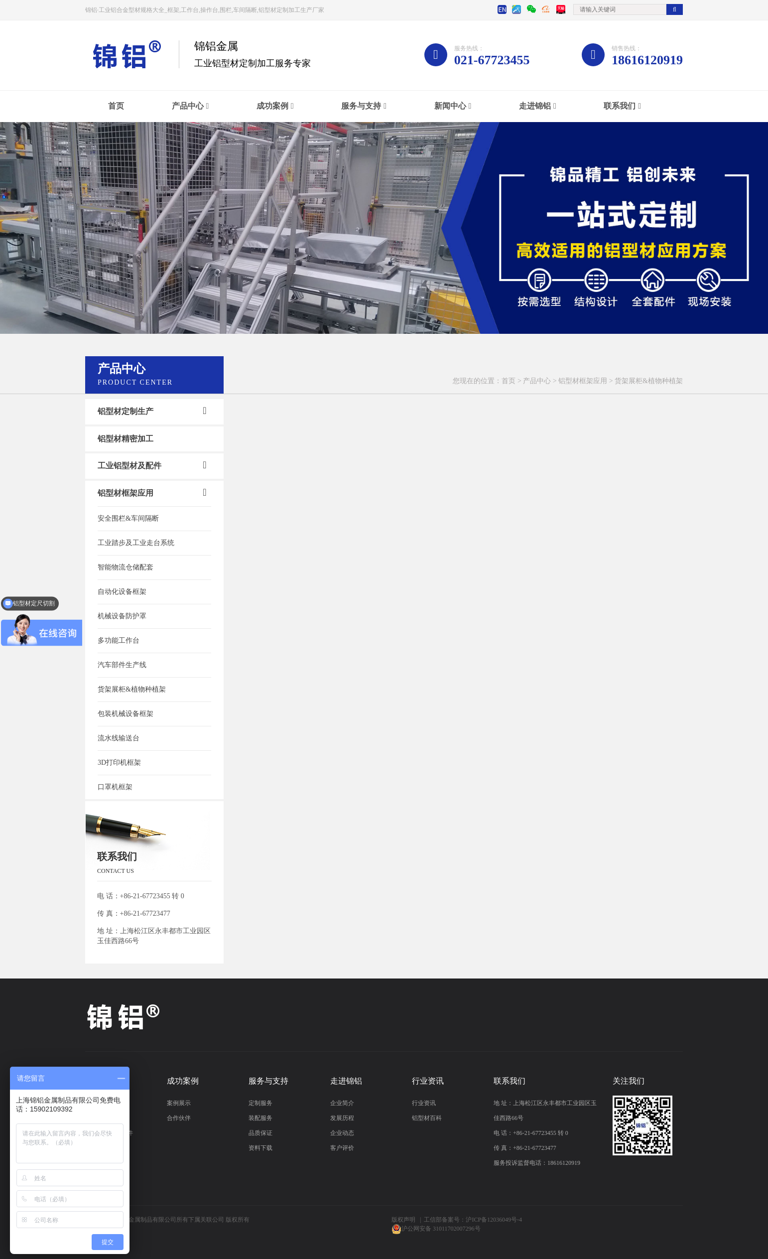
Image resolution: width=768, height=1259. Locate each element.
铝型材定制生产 (125, 411)
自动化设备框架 (122, 591)
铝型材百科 (427, 1118)
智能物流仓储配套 (125, 567)
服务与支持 (361, 106)
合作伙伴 (179, 1118)
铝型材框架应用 (582, 381)
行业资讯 (424, 1103)
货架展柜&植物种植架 (132, 689)
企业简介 (342, 1103)
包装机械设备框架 (125, 713)
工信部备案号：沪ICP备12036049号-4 (473, 1219)
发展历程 (342, 1118)
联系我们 (620, 106)
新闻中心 (450, 106)
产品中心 (188, 106)
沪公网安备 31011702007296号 (441, 1228)
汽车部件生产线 (122, 665)
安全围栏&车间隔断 (128, 518)
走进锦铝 (535, 106)
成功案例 (272, 106)
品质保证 (260, 1132)
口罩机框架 (115, 787)
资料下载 (260, 1147)
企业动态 (342, 1132)
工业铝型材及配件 (129, 465)
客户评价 (342, 1147)
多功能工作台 (118, 640)
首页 (116, 106)
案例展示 (179, 1103)
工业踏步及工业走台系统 (136, 543)
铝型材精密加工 (125, 438)
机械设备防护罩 (122, 616)
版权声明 (403, 1219)
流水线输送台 (118, 738)
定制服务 (260, 1103)
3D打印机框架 (119, 762)
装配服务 (260, 1118)
